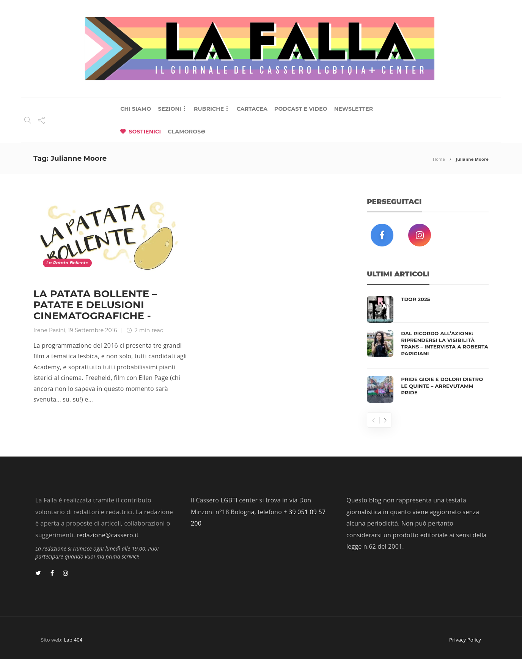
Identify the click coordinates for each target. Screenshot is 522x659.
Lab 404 (73, 639)
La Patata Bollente (67, 262)
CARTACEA (252, 108)
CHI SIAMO (135, 108)
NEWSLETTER (353, 108)
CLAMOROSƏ (186, 131)
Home (439, 159)
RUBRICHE (209, 108)
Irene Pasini (49, 330)
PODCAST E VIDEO (300, 108)
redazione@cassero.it (107, 535)
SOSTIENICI (145, 131)
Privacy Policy (465, 639)
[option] (428, 349)
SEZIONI (169, 108)
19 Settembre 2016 (92, 330)
